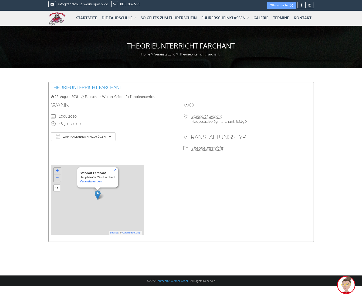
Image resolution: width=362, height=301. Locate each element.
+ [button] (57, 171)
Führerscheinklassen (225, 18)
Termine (281, 18)
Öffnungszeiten (281, 5)
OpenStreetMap (131, 232)
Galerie (261, 18)
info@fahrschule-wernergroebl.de (78, 4)
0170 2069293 (125, 4)
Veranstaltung (164, 54)
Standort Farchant (207, 116)
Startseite (86, 18)
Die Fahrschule (119, 18)
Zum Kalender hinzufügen (81, 136)
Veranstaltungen (91, 181)
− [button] (57, 178)
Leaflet (114, 232)
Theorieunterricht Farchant (86, 87)
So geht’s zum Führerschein (169, 18)
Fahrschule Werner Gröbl (103, 97)
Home (145, 54)
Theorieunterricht (143, 97)
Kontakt (302, 18)
